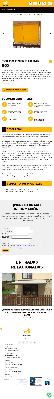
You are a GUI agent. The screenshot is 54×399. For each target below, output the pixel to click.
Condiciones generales (37, 397)
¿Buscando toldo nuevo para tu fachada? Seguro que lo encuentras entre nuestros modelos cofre (27, 312)
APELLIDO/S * (7, 231)
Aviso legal (27, 397)
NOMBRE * (6, 228)
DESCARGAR (12, 118)
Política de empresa (17, 398)
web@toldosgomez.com (13, 350)
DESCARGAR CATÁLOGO (14, 104)
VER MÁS (5, 84)
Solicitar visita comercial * (12, 248)
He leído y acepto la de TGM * (20, 245)
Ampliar (36, 386)
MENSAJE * (6, 243)
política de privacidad (24, 245)
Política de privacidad (5, 398)
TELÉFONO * (7, 237)
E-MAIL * (5, 234)
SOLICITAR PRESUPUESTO (15, 90)
